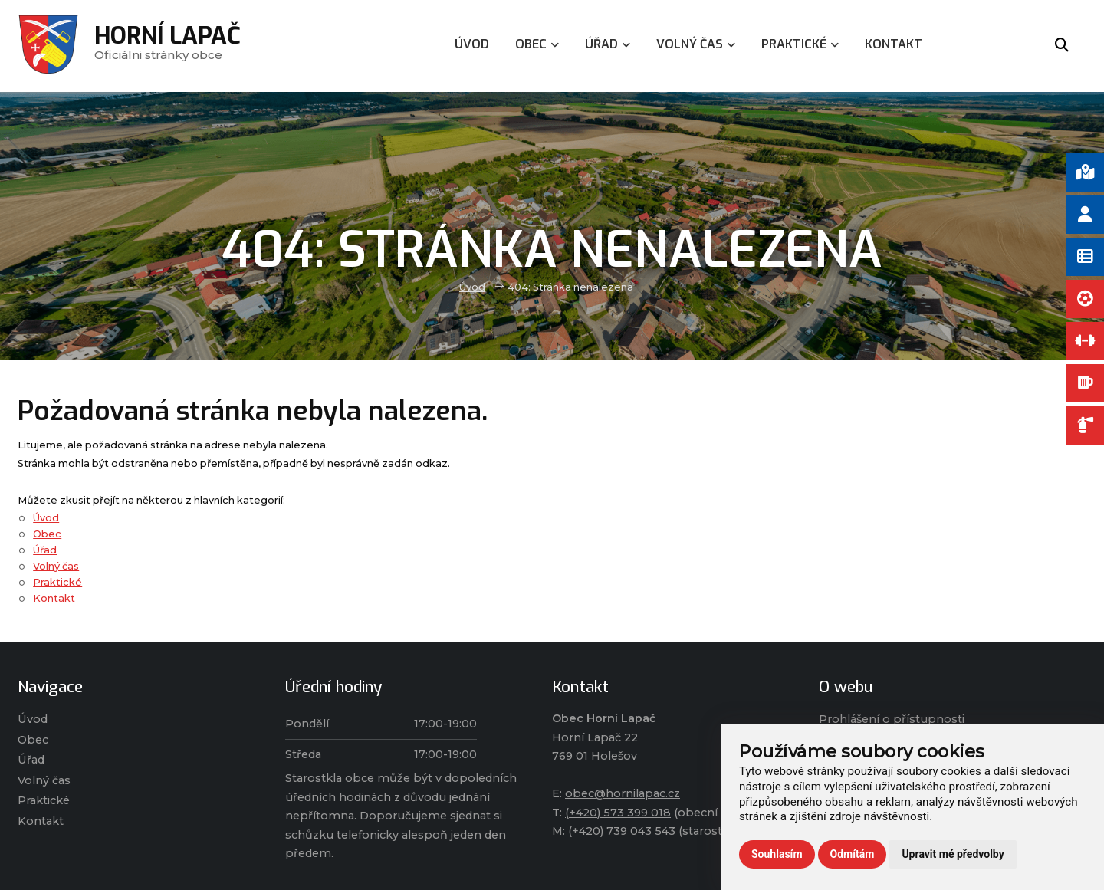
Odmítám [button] (852, 854)
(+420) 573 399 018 (618, 812)
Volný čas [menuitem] (695, 44)
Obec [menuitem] (537, 44)
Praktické (57, 582)
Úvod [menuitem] (472, 44)
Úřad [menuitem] (607, 44)
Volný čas (56, 566)
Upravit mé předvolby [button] (953, 854)
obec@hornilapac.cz (622, 793)
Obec (47, 534)
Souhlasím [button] (777, 854)
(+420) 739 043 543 (621, 831)
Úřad (45, 550)
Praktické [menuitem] (800, 44)
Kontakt (54, 598)
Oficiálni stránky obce (167, 45)
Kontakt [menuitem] (893, 44)
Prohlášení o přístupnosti (891, 719)
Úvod (472, 287)
